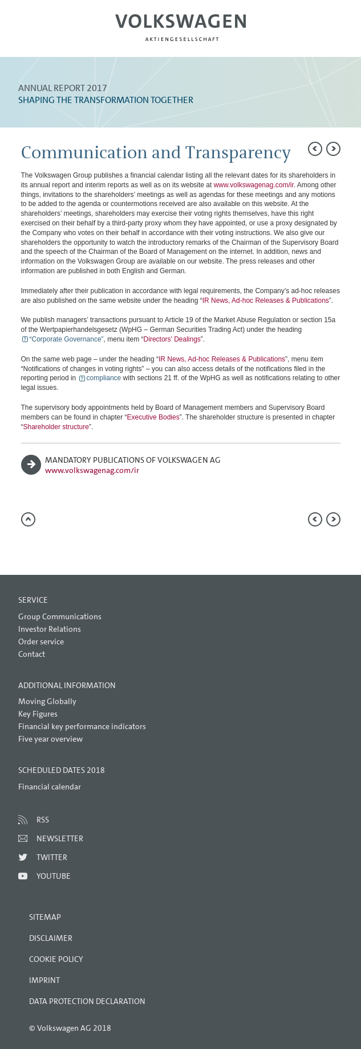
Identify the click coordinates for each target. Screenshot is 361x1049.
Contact (31, 654)
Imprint (44, 980)
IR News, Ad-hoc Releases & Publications (265, 301)
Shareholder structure (56, 427)
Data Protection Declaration (87, 1001)
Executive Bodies (153, 417)
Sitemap (45, 917)
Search (313, 37)
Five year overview (50, 739)
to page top (28, 519)
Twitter (51, 857)
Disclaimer (50, 938)
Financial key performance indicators (82, 726)
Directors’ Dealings (172, 339)
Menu (47, 37)
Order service (41, 641)
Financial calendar (49, 786)
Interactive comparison (120, 547)
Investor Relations (49, 629)
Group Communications (60, 616)
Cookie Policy (56, 959)
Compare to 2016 (52, 546)
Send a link (29, 546)
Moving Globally (47, 701)
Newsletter (59, 838)
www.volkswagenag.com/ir (254, 185)
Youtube (53, 876)
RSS (42, 819)
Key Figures (38, 714)
